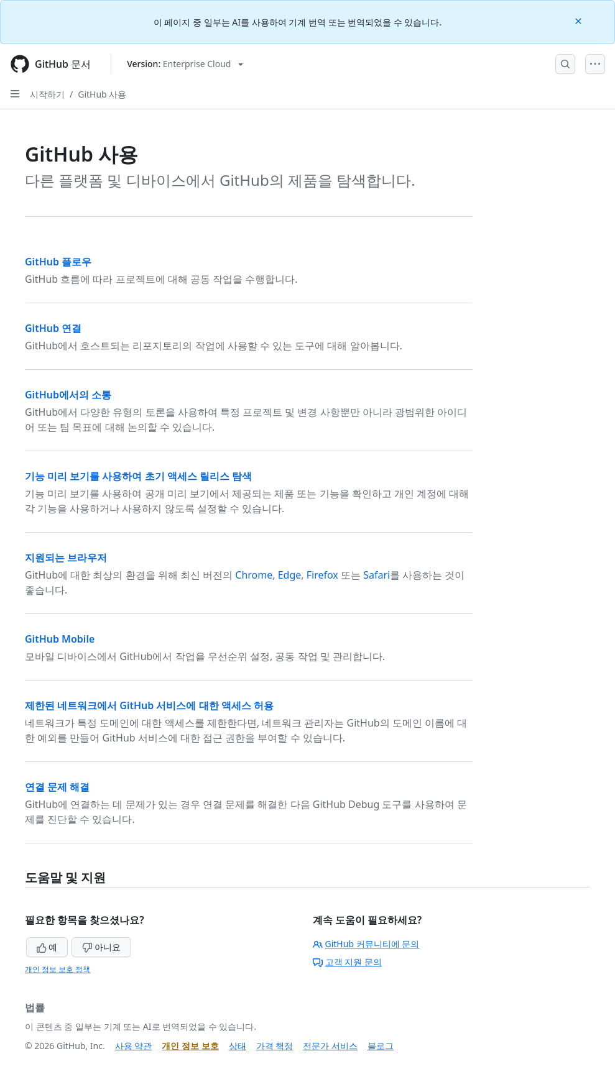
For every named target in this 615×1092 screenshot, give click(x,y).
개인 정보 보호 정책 (57, 969)
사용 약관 (133, 1046)
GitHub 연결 (53, 328)
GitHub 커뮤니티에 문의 (366, 944)
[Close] (580, 20)
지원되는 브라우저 (66, 557)
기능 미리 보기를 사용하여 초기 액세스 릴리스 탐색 (138, 476)
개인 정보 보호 (190, 1046)
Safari (376, 575)
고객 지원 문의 (347, 962)
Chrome (253, 575)
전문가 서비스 (330, 1046)
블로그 (381, 1046)
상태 (237, 1046)
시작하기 (47, 94)
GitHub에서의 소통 (68, 394)
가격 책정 (275, 1046)
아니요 (101, 947)
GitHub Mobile (60, 639)
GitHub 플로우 (58, 261)
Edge (290, 575)
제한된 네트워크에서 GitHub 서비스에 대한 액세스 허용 (149, 705)
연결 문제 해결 (57, 787)
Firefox (322, 575)
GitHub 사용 (102, 94)
